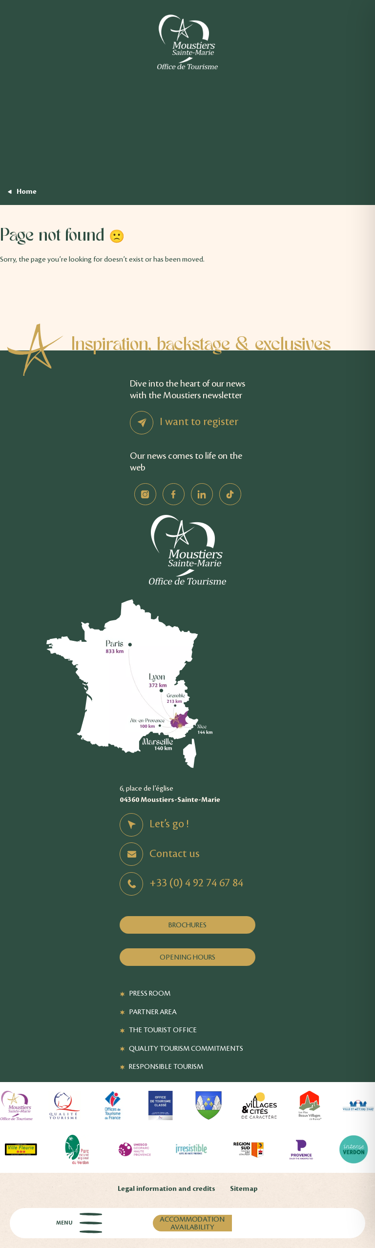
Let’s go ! (168, 824)
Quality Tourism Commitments (186, 1048)
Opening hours (187, 957)
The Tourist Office (163, 1029)
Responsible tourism (166, 1066)
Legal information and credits (166, 1188)
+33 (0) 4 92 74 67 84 (196, 883)
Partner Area (153, 1011)
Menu (79, 1223)
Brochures (187, 925)
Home (27, 191)
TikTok (230, 494)
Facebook (174, 494)
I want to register (199, 422)
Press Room (149, 993)
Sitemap (244, 1188)
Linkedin (202, 494)
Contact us (174, 853)
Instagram (145, 494)
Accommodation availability (192, 1223)
